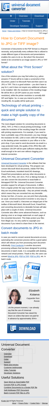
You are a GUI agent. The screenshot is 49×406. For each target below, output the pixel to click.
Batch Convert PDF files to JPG (17, 393)
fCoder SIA (5, 401)
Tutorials (26, 21)
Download (39, 16)
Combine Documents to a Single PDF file (20, 387)
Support (39, 26)
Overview (23, 16)
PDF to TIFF (24, 256)
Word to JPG (13, 256)
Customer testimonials (13, 367)
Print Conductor (17, 245)
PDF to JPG (35, 256)
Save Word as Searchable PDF (16, 382)
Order (12, 21)
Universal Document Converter (13, 163)
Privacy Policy (23, 403)
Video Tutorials (10, 370)
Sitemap (45, 403)
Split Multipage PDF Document (16, 390)
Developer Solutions (19, 26)
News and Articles (14, 31)
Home (4, 31)
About (14, 403)
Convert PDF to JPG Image (15, 385)
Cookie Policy (35, 403)
